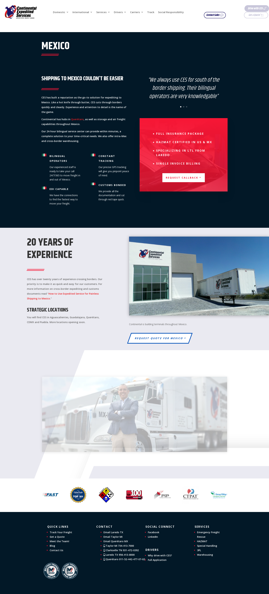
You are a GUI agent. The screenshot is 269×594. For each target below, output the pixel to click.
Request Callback (182, 177)
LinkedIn (153, 536)
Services (101, 12)
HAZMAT (202, 541)
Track (150, 12)
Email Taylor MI (113, 536)
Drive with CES (248, 8)
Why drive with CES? (160, 555)
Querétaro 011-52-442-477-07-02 (124, 559)
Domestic (59, 12)
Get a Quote (247, 15)
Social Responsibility (171, 12)
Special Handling (207, 545)
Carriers (135, 12)
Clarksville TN (121, 550)
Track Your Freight (61, 532)
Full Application (157, 560)
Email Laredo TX (113, 532)
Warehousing (205, 554)
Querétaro (77, 119)
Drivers (118, 12)
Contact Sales (215, 15)
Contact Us (56, 550)
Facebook (153, 532)
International (80, 12)
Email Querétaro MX (116, 541)
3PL (199, 550)
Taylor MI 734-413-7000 (119, 545)
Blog (52, 545)
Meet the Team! (59, 541)
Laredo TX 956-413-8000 (119, 554)
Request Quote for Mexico (159, 338)
